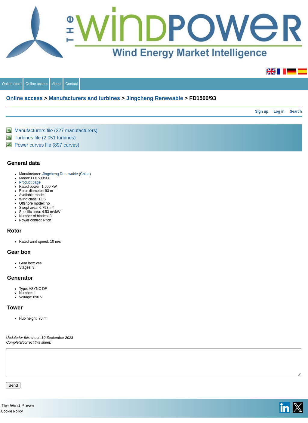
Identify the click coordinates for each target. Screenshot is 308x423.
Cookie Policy (12, 417)
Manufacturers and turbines (84, 98)
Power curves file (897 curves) (46, 145)
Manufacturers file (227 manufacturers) (55, 130)
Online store (11, 84)
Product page (29, 182)
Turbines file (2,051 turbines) (44, 137)
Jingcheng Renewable (154, 98)
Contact (71, 84)
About (56, 84)
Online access (36, 84)
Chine (84, 174)
